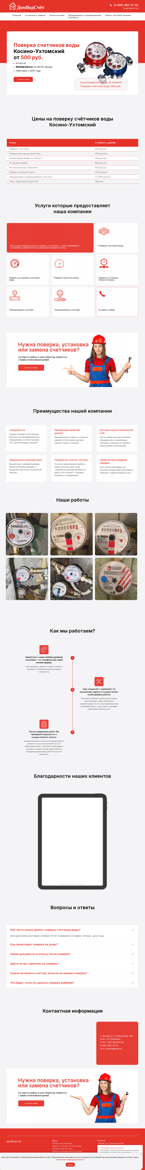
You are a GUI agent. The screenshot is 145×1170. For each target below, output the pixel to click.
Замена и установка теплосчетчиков (66, 1151)
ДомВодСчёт (14, 1141)
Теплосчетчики (56, 15)
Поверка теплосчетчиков (62, 1149)
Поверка (16, 15)
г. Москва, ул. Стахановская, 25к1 (110, 1143)
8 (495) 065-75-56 (126, 5)
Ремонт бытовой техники (118, 15)
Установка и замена (35, 15)
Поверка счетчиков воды (62, 1143)
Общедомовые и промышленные (84, 15)
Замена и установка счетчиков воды (66, 1146)
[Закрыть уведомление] (141, 1154)
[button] (23, 79)
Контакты (73, 17)
